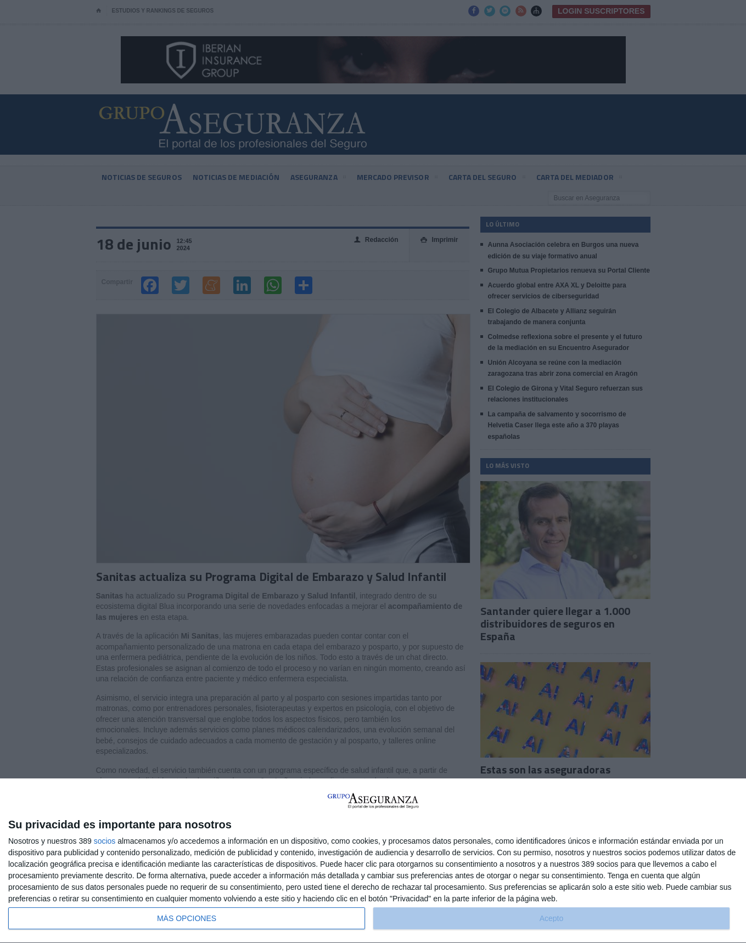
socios (105, 841)
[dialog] (373, 861)
